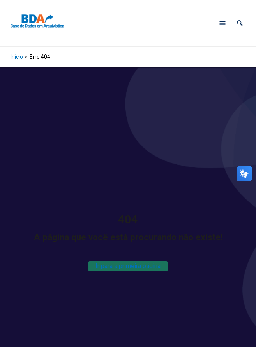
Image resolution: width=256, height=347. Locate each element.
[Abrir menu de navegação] (222, 23)
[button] (239, 23)
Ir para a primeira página (128, 266)
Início (17, 57)
